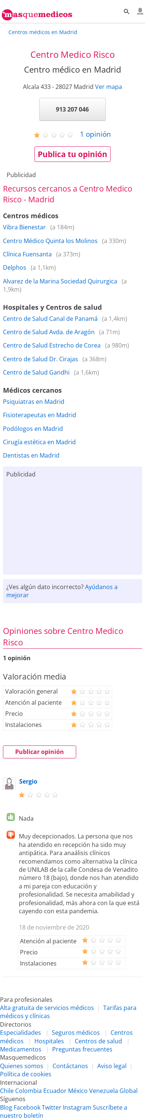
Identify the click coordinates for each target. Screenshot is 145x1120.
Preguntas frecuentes (82, 1049)
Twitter (51, 1107)
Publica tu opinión (72, 154)
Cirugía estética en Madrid (39, 442)
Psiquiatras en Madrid (33, 402)
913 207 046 (72, 109)
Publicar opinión (39, 752)
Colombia (28, 1091)
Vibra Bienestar (24, 227)
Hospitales (49, 1041)
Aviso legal (112, 1066)
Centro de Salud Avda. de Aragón (49, 332)
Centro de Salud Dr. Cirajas (40, 359)
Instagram (77, 1107)
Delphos (14, 267)
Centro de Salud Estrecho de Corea (52, 345)
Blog (6, 1107)
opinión (95, 134)
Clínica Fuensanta (27, 254)
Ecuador (55, 1091)
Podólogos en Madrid (33, 429)
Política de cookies (25, 1074)
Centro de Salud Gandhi (36, 372)
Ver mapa (108, 87)
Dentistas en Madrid (31, 455)
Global (128, 1091)
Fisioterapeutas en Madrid (39, 415)
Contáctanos (70, 1066)
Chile (7, 1091)
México (78, 1091)
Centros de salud (98, 1041)
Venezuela (103, 1091)
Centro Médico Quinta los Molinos (50, 241)
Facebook (27, 1107)
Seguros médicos (76, 1032)
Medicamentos (20, 1049)
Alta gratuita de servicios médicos (47, 1008)
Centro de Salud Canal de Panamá (50, 319)
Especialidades (20, 1032)
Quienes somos (21, 1066)
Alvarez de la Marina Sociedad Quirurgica (60, 281)
